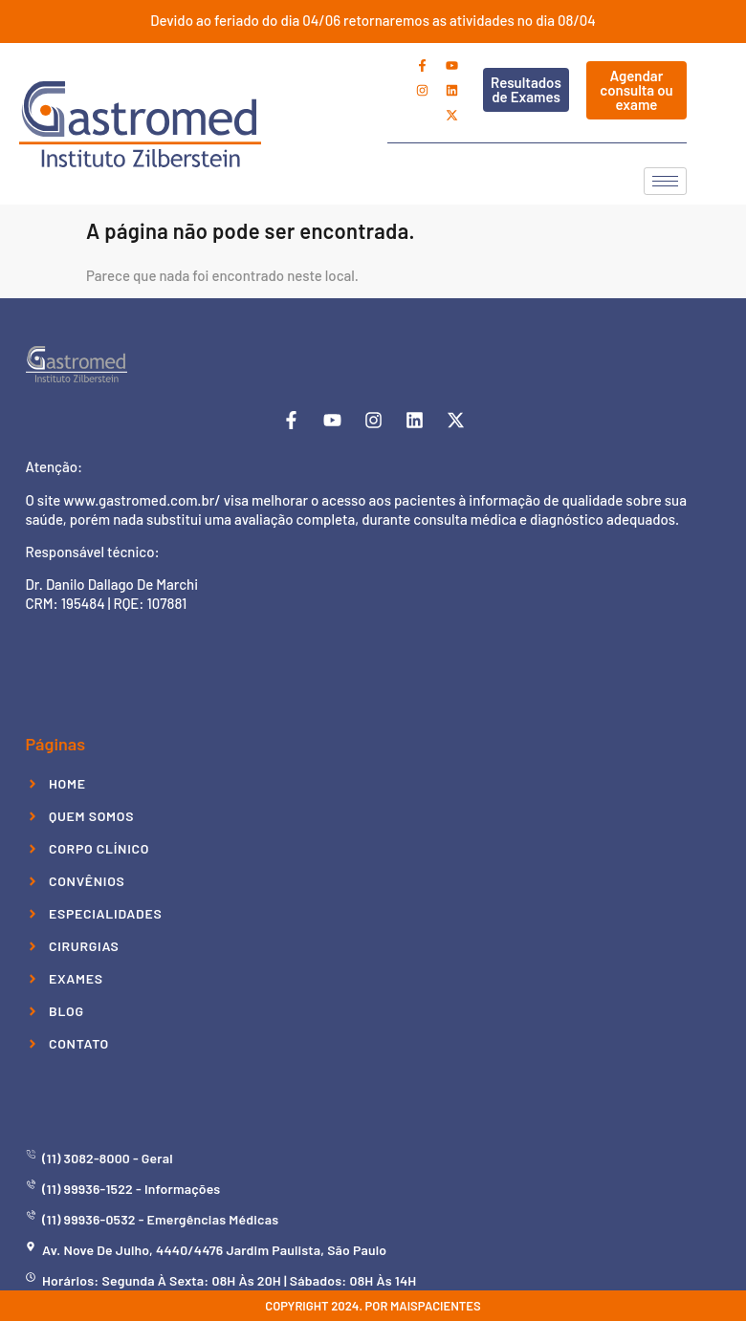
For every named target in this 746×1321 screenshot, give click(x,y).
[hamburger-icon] (665, 181)
